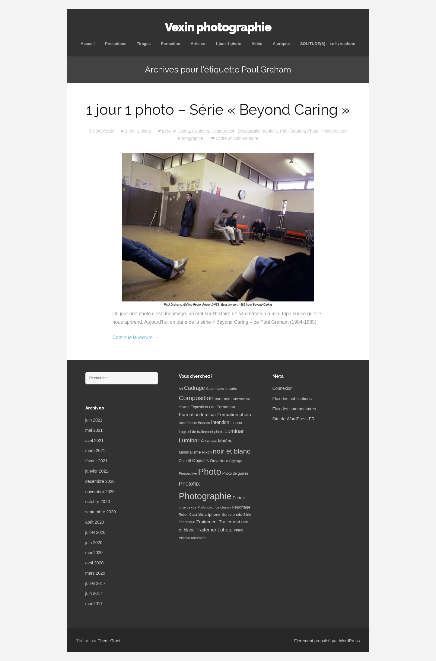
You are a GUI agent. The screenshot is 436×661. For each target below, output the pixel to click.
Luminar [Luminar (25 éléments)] (234, 431)
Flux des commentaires (294, 408)
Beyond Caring (176, 131)
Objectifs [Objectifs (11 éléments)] (200, 460)
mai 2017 (94, 603)
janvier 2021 (96, 471)
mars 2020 (95, 573)
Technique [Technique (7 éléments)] (187, 522)
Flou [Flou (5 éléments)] (212, 407)
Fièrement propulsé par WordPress (327, 640)
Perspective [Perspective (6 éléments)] (188, 473)
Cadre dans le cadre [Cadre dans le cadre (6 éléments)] (221, 388)
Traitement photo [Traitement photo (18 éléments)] (214, 529)
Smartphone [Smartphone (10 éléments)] (209, 514)
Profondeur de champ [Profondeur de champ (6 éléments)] (214, 507)
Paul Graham (292, 131)
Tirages (144, 44)
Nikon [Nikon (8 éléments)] (207, 452)
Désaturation (223, 131)
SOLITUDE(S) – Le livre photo (327, 44)
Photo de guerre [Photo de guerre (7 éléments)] (235, 473)
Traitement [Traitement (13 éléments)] (207, 521)
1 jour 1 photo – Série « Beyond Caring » (218, 109)
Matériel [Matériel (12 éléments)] (226, 440)
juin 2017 (94, 593)
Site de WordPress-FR (293, 418)
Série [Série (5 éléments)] (247, 514)
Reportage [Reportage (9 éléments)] (241, 507)
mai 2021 (94, 430)
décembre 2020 (100, 481)
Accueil (87, 44)
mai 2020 (94, 552)
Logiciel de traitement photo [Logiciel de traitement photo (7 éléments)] (201, 432)
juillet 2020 (95, 532)
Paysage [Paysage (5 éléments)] (235, 461)
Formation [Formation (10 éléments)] (226, 407)
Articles (198, 44)
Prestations (115, 44)
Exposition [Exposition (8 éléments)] (199, 407)
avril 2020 (94, 562)
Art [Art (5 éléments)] (181, 388)
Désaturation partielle (258, 131)
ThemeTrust (109, 640)
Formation (170, 44)
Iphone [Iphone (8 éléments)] (236, 423)
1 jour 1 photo (228, 44)
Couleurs (200, 131)
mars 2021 (95, 450)
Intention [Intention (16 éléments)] (220, 422)
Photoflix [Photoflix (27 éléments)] (189, 484)
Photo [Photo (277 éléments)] (209, 471)
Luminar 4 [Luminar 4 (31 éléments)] (191, 440)
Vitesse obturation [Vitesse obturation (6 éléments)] (192, 538)
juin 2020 (94, 542)
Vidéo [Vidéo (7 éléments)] (238, 530)
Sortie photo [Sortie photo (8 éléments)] (232, 514)
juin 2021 (94, 420)
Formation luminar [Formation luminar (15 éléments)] (197, 414)
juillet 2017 (95, 583)
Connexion (282, 388)
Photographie (190, 138)
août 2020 (94, 522)
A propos (281, 44)
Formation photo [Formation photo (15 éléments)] (234, 414)
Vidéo (257, 44)
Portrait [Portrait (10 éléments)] (239, 498)
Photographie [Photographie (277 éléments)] (205, 496)
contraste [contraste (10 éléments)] (223, 398)
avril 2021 (94, 440)
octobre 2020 (97, 501)
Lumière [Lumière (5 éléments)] (211, 441)
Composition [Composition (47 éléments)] (196, 397)
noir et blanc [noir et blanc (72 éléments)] (231, 451)
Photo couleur (334, 131)
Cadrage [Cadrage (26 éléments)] (194, 388)
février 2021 (96, 460)
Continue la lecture (136, 337)
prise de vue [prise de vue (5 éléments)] (187, 507)
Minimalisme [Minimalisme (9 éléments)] (190, 452)
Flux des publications (292, 398)
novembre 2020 (100, 491)
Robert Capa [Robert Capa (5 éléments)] (188, 514)
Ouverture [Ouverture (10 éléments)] (219, 460)
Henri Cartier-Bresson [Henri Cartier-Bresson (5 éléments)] (194, 423)
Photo (312, 131)
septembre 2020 (100, 511)
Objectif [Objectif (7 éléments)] (185, 461)
